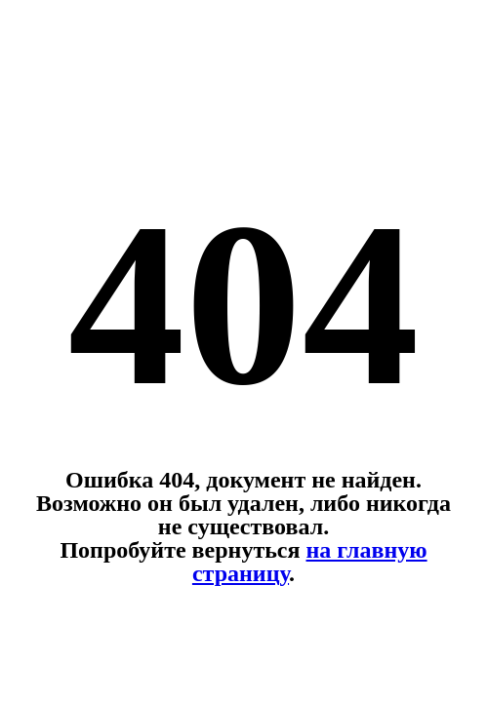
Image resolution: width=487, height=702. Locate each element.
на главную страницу (309, 561)
